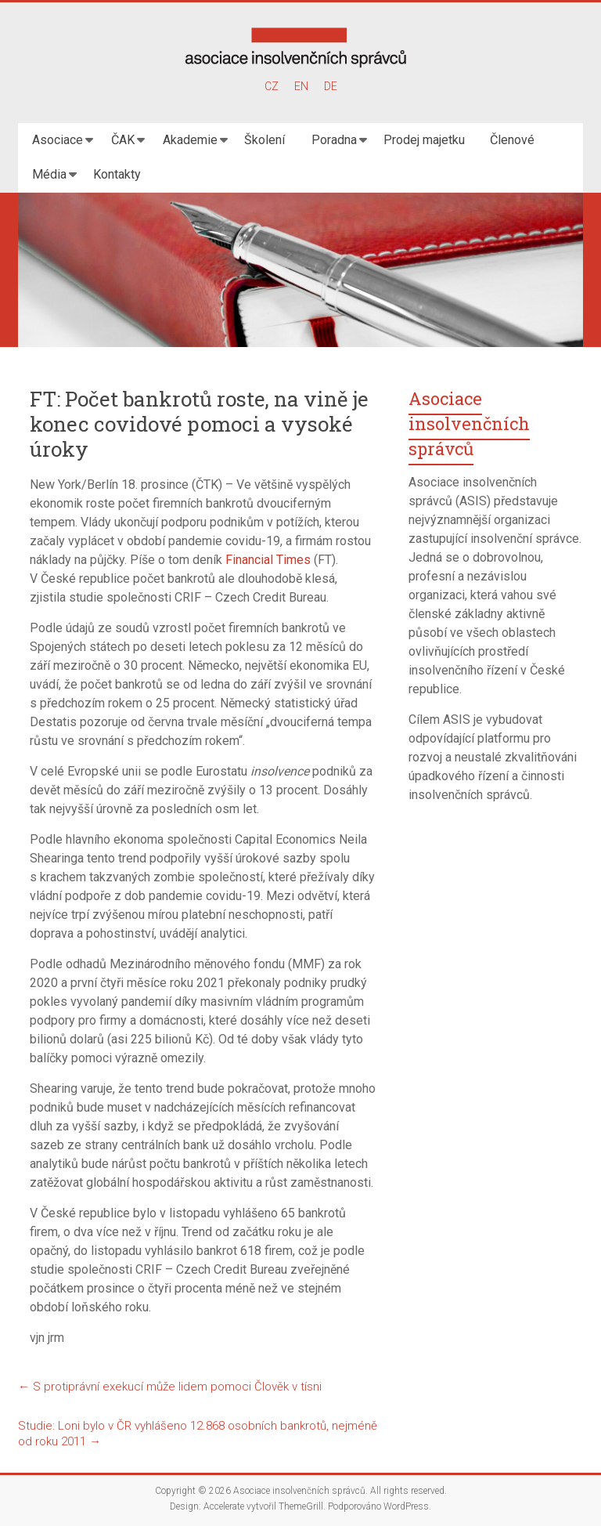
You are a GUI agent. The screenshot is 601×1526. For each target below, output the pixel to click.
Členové (512, 139)
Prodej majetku (424, 139)
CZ (272, 86)
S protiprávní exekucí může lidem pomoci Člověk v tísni (170, 1387)
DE (330, 86)
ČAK (123, 139)
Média (49, 174)
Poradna (334, 139)
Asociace (57, 139)
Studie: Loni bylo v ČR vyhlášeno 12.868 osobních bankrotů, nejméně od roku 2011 (197, 1433)
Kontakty (117, 174)
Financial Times (268, 559)
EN (301, 86)
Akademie (190, 139)
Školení (264, 139)
